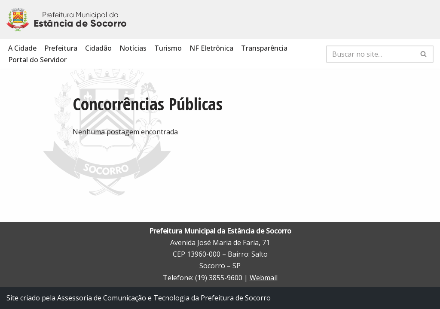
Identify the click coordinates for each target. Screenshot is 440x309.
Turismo (168, 48)
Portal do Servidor (37, 59)
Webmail (264, 277)
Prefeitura (60, 48)
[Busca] (370, 54)
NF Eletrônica (211, 48)
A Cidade (22, 48)
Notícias (133, 48)
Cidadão (98, 48)
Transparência (264, 48)
